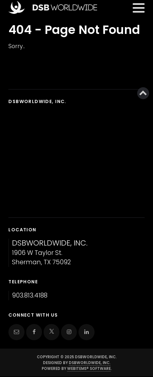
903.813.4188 (29, 295)
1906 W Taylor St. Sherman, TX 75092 (49, 253)
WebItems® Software (89, 368)
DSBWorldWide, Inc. (89, 362)
